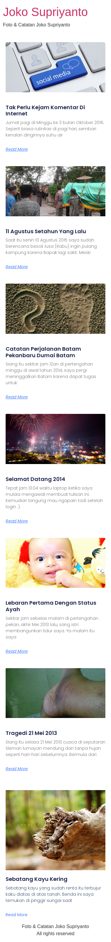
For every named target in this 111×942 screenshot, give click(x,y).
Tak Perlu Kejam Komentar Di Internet (45, 110)
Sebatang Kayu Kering (36, 879)
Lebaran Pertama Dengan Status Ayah (51, 606)
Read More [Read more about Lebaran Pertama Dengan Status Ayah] (17, 651)
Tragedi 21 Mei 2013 (31, 733)
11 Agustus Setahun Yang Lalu (46, 231)
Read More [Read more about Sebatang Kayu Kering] (17, 915)
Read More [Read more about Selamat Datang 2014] (17, 521)
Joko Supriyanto (45, 11)
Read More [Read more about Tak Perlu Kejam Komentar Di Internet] (17, 149)
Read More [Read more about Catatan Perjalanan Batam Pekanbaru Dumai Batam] (17, 397)
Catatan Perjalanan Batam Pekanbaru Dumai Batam (43, 352)
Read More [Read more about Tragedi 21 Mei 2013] (17, 769)
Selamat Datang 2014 (35, 479)
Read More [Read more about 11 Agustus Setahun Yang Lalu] (17, 267)
